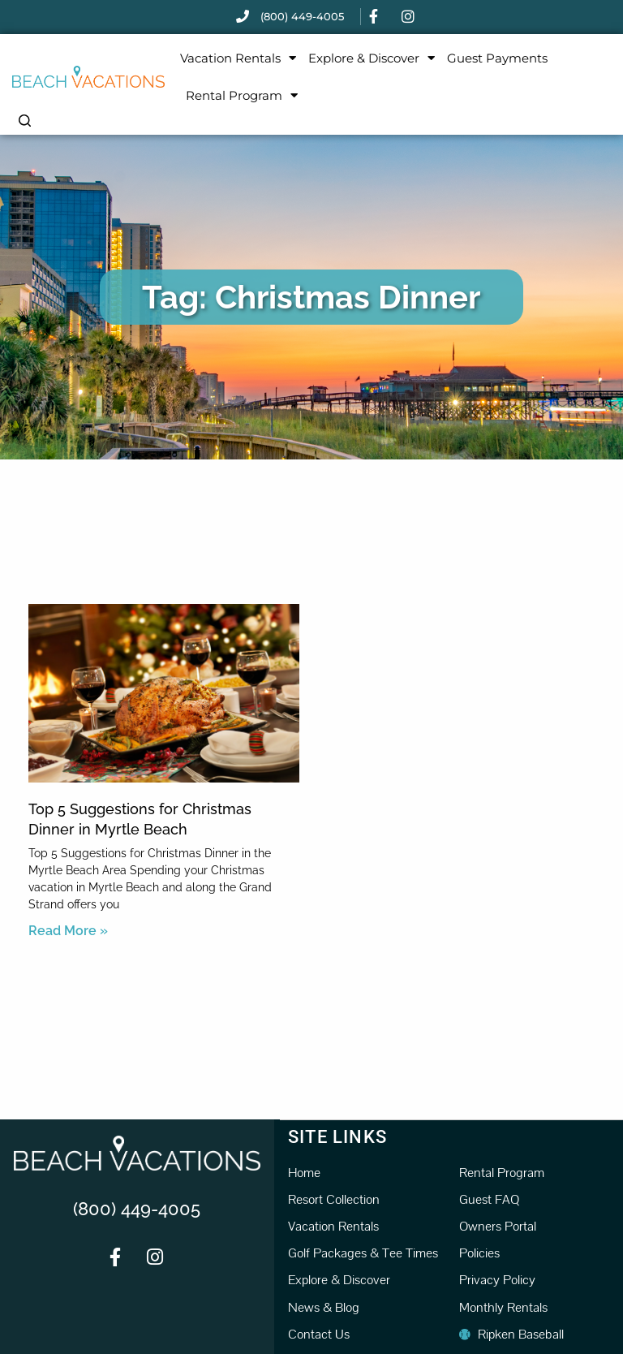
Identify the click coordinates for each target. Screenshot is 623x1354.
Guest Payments (497, 58)
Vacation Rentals (238, 58)
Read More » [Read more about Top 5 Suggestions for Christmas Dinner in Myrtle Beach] (68, 930)
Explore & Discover (371, 58)
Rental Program (242, 95)
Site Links (337, 1136)
